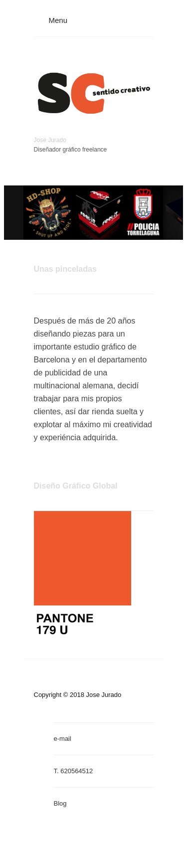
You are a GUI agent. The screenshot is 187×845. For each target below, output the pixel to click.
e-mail (62, 738)
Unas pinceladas (65, 269)
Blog (60, 803)
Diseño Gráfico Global (76, 486)
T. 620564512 (73, 771)
